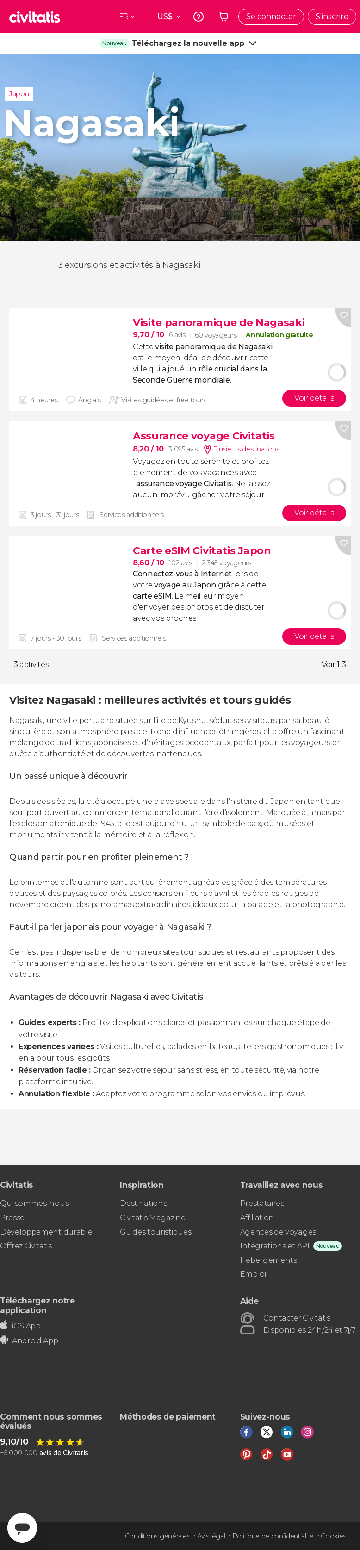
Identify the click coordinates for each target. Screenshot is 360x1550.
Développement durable (46, 1232)
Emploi (253, 1274)
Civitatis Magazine (152, 1217)
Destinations (143, 1203)
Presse (12, 1217)
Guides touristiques (155, 1232)
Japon (19, 94)
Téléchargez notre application (37, 1305)
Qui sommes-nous (34, 1203)
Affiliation (257, 1217)
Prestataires (262, 1203)
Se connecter (271, 16)
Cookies (333, 1536)
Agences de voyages (278, 1232)
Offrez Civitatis (26, 1245)
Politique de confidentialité (273, 1536)
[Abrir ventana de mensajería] (22, 1528)
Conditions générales (157, 1536)
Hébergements (268, 1260)
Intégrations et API (275, 1245)
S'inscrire (332, 16)
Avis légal (211, 1536)
